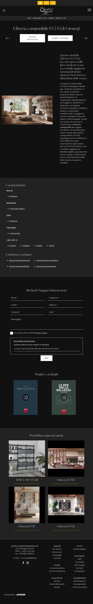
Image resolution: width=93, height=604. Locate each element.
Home (29, 18)
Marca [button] (9, 190)
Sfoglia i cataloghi (60, 38)
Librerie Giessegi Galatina (47, 260)
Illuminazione (80, 581)
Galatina (26, 245)
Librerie (51, 18)
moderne (14, 221)
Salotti (79, 546)
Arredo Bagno (79, 549)
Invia (46, 358)
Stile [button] (8, 215)
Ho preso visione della (30, 333)
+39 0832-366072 (26, 554)
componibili (15, 233)
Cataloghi (57, 555)
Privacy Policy (41, 333)
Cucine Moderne (57, 568)
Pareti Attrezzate (57, 584)
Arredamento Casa (40, 18)
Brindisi (13, 245)
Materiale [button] (11, 203)
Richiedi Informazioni (32, 38)
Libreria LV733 (60, 18)
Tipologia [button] (11, 227)
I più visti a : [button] (12, 240)
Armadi (79, 568)
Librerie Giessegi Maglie (19, 266)
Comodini (79, 562)
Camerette (80, 571)
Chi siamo (57, 549)
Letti (79, 559)
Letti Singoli (79, 565)
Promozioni (57, 552)
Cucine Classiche (57, 571)
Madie (57, 587)
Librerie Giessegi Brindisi (19, 260)
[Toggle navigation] (89, 10)
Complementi (79, 584)
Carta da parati (79, 587)
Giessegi (13, 196)
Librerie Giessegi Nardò (46, 266)
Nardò (51, 245)
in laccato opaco (17, 208)
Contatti (57, 558)
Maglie (39, 245)
